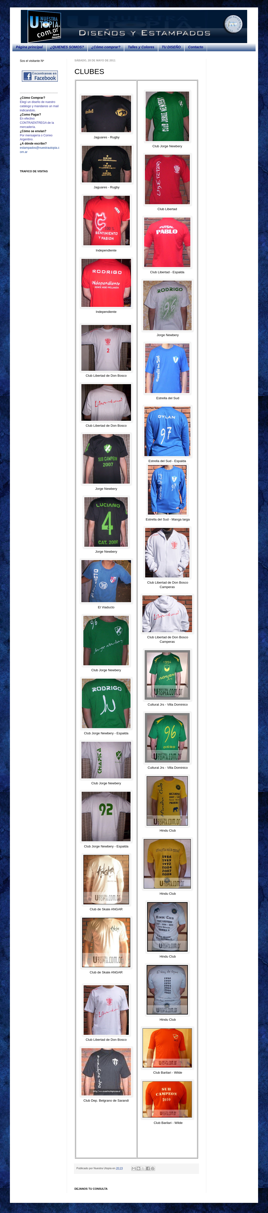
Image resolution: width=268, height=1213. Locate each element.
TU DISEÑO (171, 47)
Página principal (29, 47)
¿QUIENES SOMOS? (67, 47)
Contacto (195, 47)
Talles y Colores (141, 47)
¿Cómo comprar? (105, 47)
